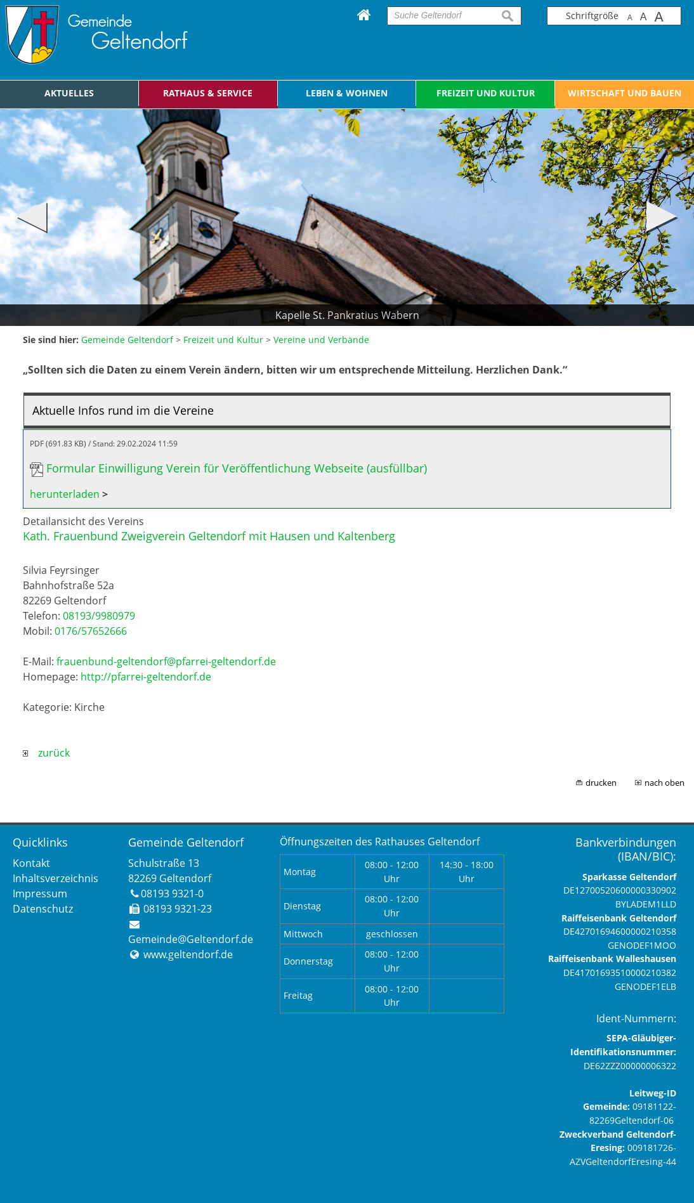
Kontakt (31, 863)
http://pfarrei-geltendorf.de (146, 677)
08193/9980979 (99, 616)
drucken (601, 782)
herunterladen (65, 494)
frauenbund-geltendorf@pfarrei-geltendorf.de (166, 661)
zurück (46, 753)
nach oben (664, 782)
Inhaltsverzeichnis (55, 878)
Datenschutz (43, 909)
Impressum (40, 894)
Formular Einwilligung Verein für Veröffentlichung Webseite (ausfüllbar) (236, 468)
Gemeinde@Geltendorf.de (190, 939)
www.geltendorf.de (188, 954)
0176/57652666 (91, 631)
